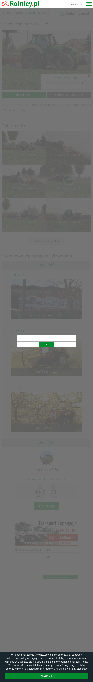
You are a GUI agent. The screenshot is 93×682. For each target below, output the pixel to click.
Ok (46, 344)
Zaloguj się (77, 4)
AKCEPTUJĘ (47, 675)
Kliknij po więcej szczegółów (71, 668)
